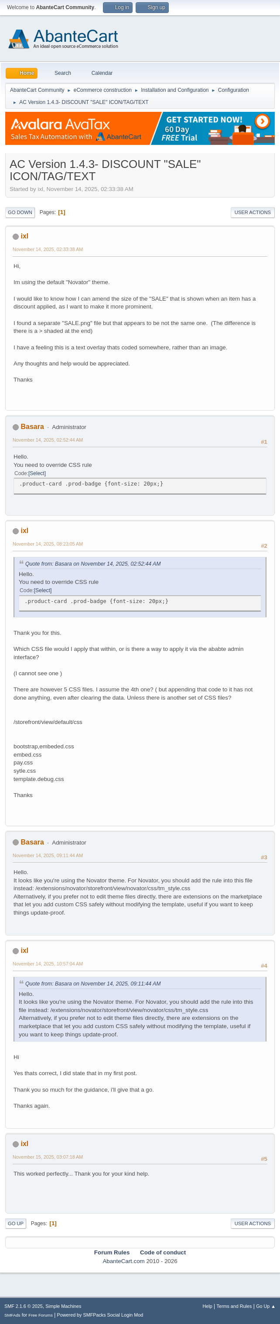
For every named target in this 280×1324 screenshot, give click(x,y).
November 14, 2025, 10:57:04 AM (48, 963)
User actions (253, 212)
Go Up (16, 1223)
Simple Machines (63, 1306)
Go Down (20, 212)
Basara (32, 426)
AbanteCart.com (123, 1261)
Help (207, 1306)
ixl (24, 236)
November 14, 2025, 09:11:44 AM (48, 855)
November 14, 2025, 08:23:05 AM (48, 543)
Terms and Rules (234, 1306)
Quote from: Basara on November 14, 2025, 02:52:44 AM (92, 564)
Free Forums (40, 1315)
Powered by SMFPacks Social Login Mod (100, 1314)
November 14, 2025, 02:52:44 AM (48, 439)
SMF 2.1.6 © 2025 (23, 1306)
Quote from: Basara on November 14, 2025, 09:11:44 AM (92, 984)
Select (37, 473)
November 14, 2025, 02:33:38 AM (48, 249)
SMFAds (12, 1315)
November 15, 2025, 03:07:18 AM (48, 1157)
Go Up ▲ (266, 1306)
